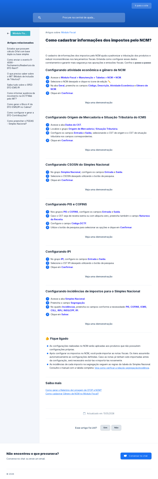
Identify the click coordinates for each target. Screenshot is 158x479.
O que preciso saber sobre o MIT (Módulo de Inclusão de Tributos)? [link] (20, 76)
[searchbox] (79, 17)
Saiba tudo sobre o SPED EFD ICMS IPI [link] (19, 86)
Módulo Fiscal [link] (68, 32)
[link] (18, 33)
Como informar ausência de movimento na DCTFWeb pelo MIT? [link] (21, 96)
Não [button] (116, 427)
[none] (142, 6)
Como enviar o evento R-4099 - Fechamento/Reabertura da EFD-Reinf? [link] (21, 64)
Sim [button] (105, 427)
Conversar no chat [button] (138, 456)
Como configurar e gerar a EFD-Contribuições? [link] (20, 114)
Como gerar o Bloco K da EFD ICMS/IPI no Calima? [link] (20, 105)
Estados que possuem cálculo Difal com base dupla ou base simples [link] (18, 51)
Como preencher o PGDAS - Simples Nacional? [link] (20, 122)
